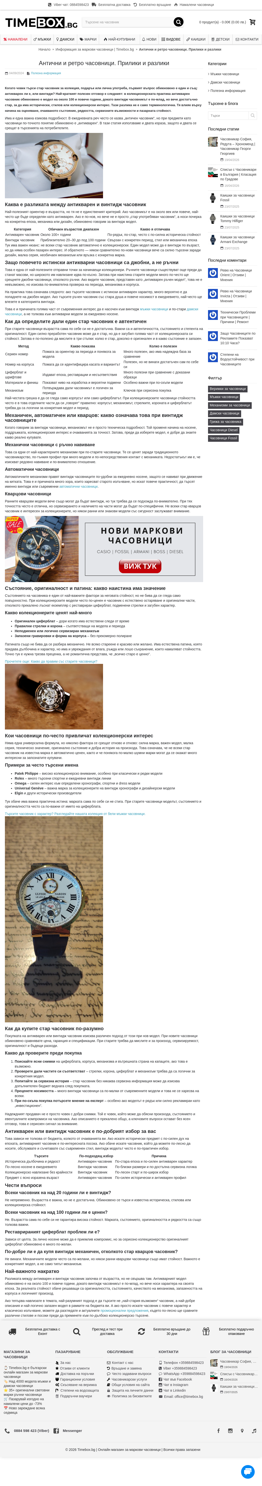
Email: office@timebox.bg (181, 1397)
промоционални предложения (124, 1311)
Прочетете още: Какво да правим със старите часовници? (51, 661)
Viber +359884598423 (178, 1368)
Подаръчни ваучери (73, 1396)
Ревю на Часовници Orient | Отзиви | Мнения (236, 275)
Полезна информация (228, 91)
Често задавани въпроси (129, 1374)
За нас (63, 1363)
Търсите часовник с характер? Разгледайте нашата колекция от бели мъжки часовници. (75, 814)
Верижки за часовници (228, 389)
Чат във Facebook (175, 1379)
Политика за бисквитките (129, 1396)
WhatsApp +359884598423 (182, 1374)
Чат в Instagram (173, 1385)
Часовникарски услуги (127, 1379)
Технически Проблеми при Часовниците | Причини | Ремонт (238, 317)
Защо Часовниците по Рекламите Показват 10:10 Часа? (237, 338)
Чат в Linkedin (172, 1390)
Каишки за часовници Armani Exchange (237, 239)
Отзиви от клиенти (72, 1368)
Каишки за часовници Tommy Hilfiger (237, 218)
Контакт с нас (120, 1363)
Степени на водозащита (77, 1390)
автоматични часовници (78, 486)
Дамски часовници (225, 82)
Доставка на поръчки (74, 1374)
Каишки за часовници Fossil (237, 197)
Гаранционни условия (75, 1379)
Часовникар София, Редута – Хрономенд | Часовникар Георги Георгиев (237, 146)
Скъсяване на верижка (76, 1385)
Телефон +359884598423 (181, 1363)
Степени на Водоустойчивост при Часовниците (237, 359)
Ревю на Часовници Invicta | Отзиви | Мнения (236, 296)
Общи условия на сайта (128, 1385)
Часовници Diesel (224, 430)
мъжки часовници (154, 309)
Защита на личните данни (130, 1390)
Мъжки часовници (224, 74)
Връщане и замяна (124, 1368)
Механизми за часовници (230, 405)
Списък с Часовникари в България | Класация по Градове (238, 174)
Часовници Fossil (223, 438)
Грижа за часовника (225, 422)
